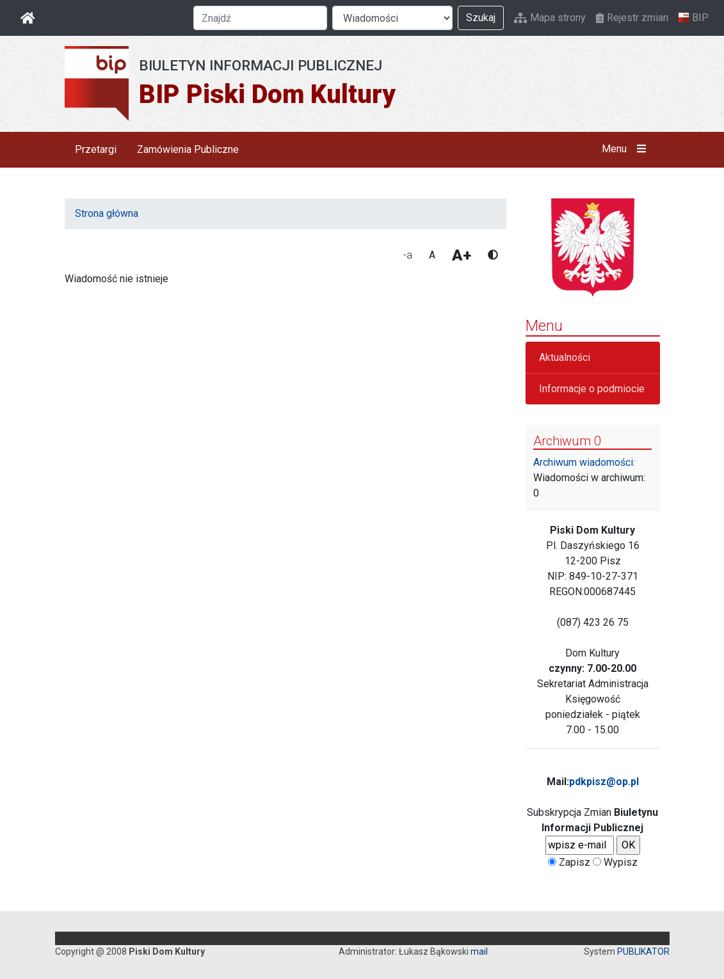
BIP (694, 18)
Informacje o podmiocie (592, 389)
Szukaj (480, 18)
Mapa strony (550, 18)
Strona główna (106, 213)
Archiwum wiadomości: (584, 462)
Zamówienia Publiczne (188, 149)
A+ (461, 255)
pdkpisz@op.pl (604, 782)
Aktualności (564, 357)
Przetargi (96, 149)
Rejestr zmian (632, 18)
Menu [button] (626, 149)
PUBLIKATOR (643, 951)
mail (479, 951)
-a (407, 255)
